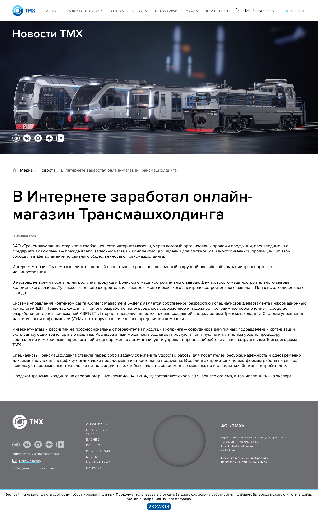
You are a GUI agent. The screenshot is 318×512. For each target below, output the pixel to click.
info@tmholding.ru (241, 446)
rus (290, 11)
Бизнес (93, 439)
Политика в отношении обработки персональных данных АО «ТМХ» (244, 460)
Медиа (192, 10)
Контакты (95, 468)
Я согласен (159, 506)
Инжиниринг (218, 10)
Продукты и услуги (84, 10)
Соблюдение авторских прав (33, 468)
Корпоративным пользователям (35, 454)
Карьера (139, 10)
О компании (98, 424)
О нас (51, 10)
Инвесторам (166, 10)
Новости (47, 170)
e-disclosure (229, 450)
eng (302, 11)
